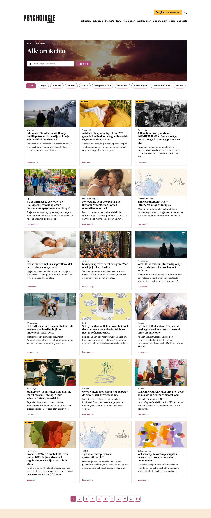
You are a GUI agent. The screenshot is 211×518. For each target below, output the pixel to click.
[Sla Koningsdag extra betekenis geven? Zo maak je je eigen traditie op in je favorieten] (128, 233)
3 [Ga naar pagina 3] (86, 498)
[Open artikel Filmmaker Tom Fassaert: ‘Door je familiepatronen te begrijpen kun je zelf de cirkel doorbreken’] (50, 132)
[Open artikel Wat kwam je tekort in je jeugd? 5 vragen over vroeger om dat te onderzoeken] (161, 452)
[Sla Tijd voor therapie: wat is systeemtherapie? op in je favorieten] (128, 423)
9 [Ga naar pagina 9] (125, 498)
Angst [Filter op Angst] (43, 85)
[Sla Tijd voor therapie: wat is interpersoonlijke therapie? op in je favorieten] (183, 171)
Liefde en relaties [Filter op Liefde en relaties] (161, 85)
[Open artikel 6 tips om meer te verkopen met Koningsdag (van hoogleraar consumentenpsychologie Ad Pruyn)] (50, 198)
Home (29, 44)
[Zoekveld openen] (185, 12)
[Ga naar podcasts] (182, 20)
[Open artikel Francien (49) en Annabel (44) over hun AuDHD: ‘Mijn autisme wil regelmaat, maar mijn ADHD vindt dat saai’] (50, 452)
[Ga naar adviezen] (98, 20)
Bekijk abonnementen (168, 12)
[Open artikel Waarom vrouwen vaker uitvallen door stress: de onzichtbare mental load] (161, 388)
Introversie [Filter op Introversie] (122, 85)
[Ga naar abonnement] (160, 20)
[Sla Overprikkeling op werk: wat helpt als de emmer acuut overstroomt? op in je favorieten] (128, 361)
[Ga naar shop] (172, 20)
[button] (185, 85)
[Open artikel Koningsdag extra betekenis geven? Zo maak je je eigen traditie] (105, 260)
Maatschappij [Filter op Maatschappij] (182, 85)
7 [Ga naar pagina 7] (112, 498)
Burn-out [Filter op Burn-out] (57, 85)
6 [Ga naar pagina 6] (105, 498)
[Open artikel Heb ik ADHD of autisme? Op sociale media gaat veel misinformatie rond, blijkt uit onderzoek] (161, 324)
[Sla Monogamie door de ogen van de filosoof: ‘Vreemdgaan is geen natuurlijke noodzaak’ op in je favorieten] (128, 171)
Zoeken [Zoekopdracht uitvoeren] (84, 63)
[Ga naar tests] (118, 20)
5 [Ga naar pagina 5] (99, 498)
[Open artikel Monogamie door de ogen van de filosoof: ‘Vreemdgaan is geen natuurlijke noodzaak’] (105, 198)
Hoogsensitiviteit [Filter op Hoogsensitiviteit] (102, 85)
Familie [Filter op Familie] (85, 85)
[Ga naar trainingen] (129, 20)
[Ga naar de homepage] (39, 19)
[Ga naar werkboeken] (144, 20)
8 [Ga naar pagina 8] (118, 498)
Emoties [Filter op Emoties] (71, 85)
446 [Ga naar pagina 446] (138, 498)
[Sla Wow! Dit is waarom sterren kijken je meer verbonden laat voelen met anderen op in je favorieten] (183, 233)
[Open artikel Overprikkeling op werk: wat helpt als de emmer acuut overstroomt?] (105, 388)
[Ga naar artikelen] (86, 20)
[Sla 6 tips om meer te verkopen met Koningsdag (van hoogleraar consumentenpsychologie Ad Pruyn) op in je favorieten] (72, 171)
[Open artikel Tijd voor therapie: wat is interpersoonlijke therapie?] (161, 198)
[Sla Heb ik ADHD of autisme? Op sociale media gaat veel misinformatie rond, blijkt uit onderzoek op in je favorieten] (183, 296)
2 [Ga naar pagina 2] (79, 498)
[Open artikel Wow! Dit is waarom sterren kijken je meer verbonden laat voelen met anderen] (161, 260)
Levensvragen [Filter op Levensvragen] (140, 85)
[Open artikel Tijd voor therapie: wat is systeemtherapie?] (105, 452)
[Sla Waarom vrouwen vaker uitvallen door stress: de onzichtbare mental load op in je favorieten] (183, 361)
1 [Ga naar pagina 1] (73, 498)
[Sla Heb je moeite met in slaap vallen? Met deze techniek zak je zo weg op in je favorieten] (72, 233)
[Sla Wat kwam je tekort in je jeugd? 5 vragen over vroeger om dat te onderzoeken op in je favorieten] (183, 423)
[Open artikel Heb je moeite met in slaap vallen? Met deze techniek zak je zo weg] (50, 260)
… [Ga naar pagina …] (131, 498)
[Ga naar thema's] (109, 20)
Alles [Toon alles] (31, 85)
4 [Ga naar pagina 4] (92, 498)
